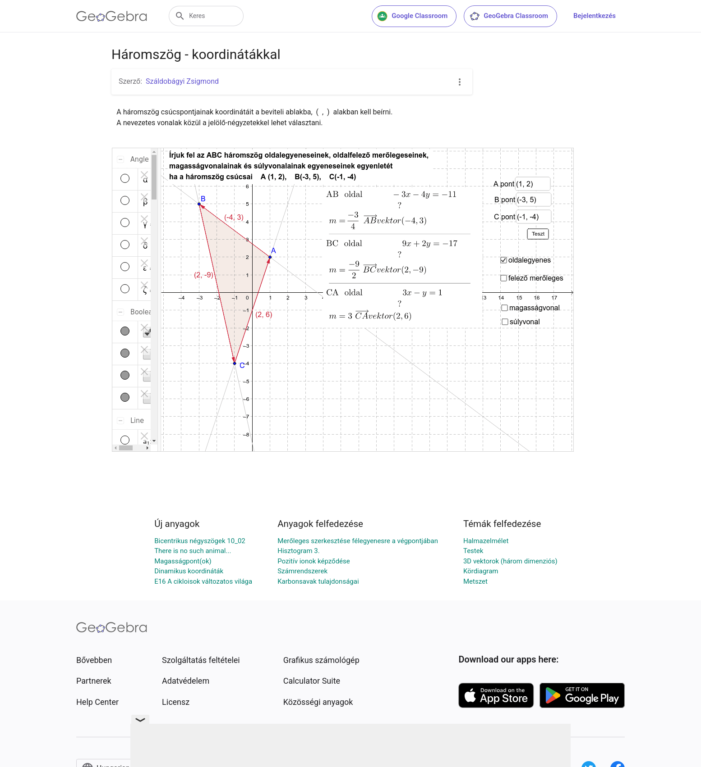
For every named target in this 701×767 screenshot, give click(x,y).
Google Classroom (412, 16)
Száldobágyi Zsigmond (182, 81)
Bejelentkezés (594, 16)
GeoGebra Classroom (508, 16)
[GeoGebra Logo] (111, 16)
